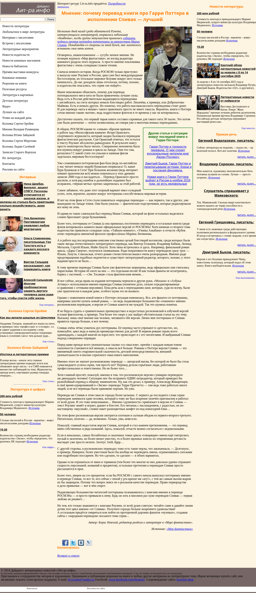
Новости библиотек (15, 66)
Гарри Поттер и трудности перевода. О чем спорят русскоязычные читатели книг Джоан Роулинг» (168, 152)
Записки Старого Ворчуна (19, 152)
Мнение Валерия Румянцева (20, 129)
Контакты (8, 163)
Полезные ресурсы (14, 89)
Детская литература (15, 100)
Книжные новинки (14, 77)
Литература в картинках (17, 95)
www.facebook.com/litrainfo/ (127, 579)
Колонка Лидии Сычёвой (18, 146)
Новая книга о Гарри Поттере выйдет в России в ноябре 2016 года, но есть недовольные (168, 180)
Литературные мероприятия (20, 49)
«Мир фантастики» (179, 529)
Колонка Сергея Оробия (17, 123)
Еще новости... (249, 128)
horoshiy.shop (185, 579)
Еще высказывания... (246, 278)
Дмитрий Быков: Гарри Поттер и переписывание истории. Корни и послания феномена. (168, 167)
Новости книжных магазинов (21, 60)
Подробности (117, 3)
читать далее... (246, 156)
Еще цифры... (48, 447)
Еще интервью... (47, 304)
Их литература (11, 158)
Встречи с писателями (16, 43)
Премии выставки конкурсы (20, 72)
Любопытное (63, 7)
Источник (34, 408)
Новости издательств (16, 54)
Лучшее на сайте (13, 112)
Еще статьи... (49, 341)
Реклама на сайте (13, 169)
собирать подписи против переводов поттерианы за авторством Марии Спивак (98, 42)
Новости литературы (15, 26)
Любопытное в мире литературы (23, 31)
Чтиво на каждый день (17, 117)
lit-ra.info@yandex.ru (81, 579)
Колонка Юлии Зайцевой (18, 135)
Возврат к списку (68, 555)
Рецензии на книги (14, 83)
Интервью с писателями (17, 37)
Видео (6, 106)
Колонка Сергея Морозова (19, 140)
